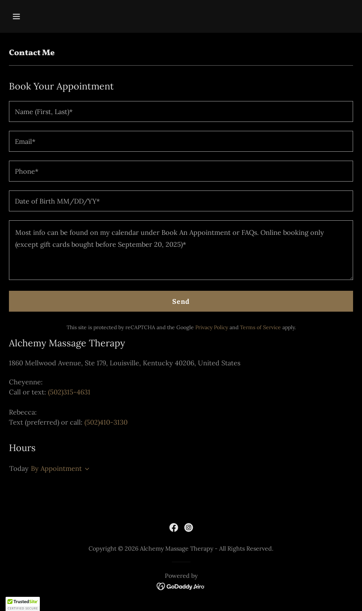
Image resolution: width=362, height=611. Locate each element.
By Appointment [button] (56, 468)
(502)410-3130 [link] (106, 422)
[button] (48, 16)
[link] (173, 527)
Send (181, 301)
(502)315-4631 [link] (69, 392)
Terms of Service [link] (260, 327)
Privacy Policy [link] (211, 327)
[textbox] (181, 111)
